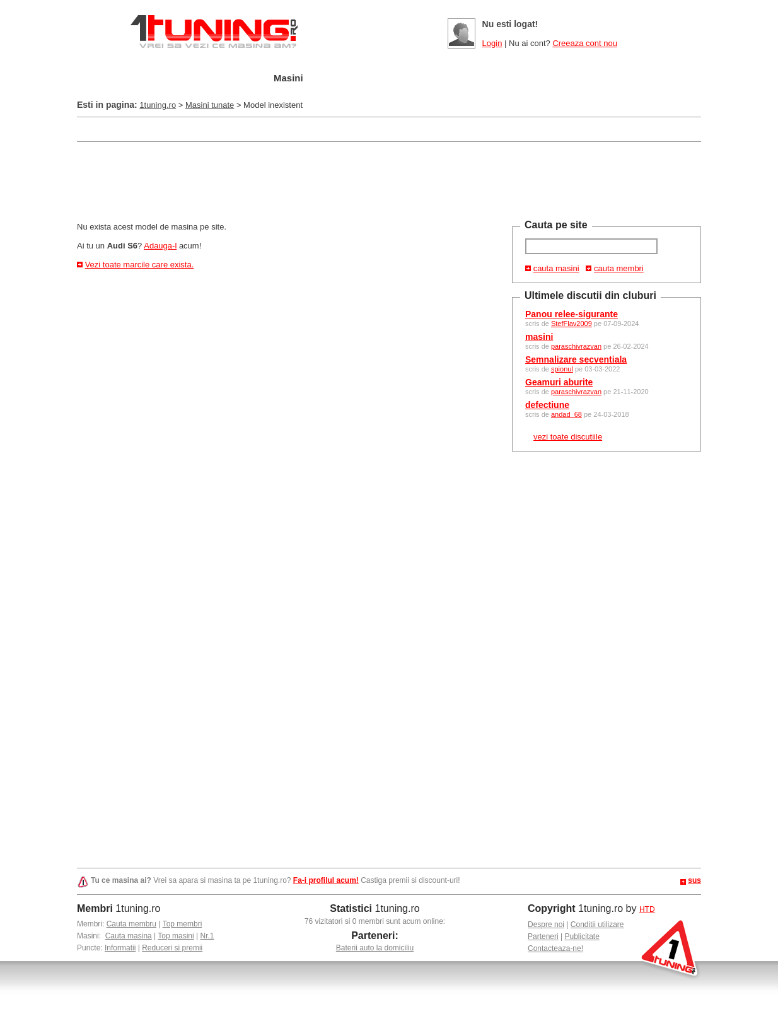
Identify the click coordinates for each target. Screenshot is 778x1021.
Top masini (176, 935)
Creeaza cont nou (584, 43)
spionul (562, 369)
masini (539, 337)
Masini (288, 78)
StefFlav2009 (571, 323)
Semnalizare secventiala (576, 359)
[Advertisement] (306, 128)
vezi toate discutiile (567, 436)
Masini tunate (209, 105)
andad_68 (566, 414)
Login (492, 43)
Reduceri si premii (172, 947)
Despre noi (546, 924)
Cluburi (410, 78)
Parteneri (543, 936)
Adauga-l (160, 245)
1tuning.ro (157, 105)
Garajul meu (217, 78)
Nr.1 (207, 935)
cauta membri (619, 268)
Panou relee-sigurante (571, 314)
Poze (469, 78)
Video (525, 78)
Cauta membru (131, 923)
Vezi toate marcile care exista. (139, 264)
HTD (647, 909)
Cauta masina (128, 935)
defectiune (547, 405)
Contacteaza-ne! (555, 948)
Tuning (347, 78)
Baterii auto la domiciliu (375, 947)
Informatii (120, 947)
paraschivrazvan (576, 346)
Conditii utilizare (597, 924)
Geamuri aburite (559, 382)
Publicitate (582, 936)
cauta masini (556, 268)
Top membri (182, 923)
